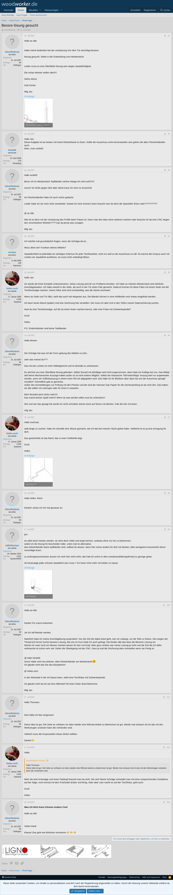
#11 (168, 697)
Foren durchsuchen (38, 15)
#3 (169, 170)
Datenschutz (134, 877)
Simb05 (12, 150)
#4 (169, 236)
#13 (168, 802)
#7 (169, 417)
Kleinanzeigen (52, 10)
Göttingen (17, 65)
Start (164, 877)
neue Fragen (22, 15)
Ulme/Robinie (10, 30)
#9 (169, 529)
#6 (169, 335)
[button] (40, 10)
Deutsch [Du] (9, 877)
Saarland (17, 302)
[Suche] (165, 10)
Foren (21, 10)
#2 (169, 134)
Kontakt (101, 877)
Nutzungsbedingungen (117, 877)
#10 (168, 605)
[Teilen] (165, 36)
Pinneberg (17, 163)
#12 (168, 747)
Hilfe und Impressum (151, 877)
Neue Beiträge (8, 15)
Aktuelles (33, 10)
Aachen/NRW (15, 559)
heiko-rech (12, 288)
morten (12, 252)
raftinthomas (12, 545)
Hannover (17, 266)
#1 (169, 36)
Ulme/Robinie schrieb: (35, 760)
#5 (169, 272)
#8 (169, 493)
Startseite (8, 10)
